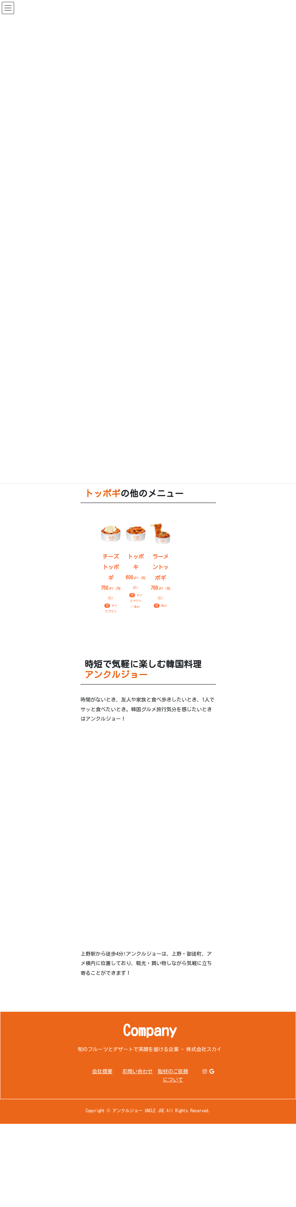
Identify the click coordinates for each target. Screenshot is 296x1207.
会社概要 (102, 1071)
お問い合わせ (137, 1071)
